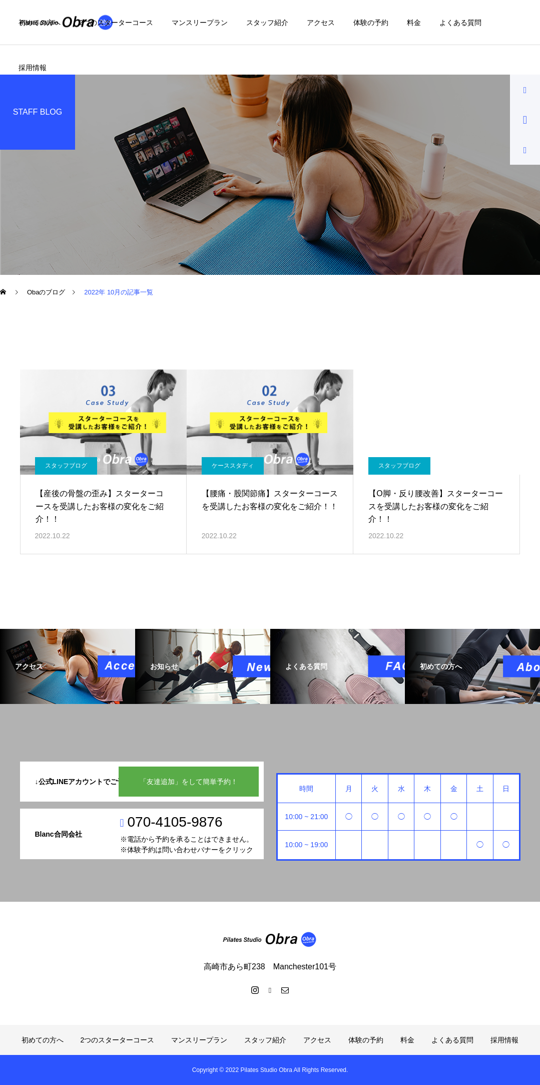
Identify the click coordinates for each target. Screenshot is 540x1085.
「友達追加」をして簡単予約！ (189, 782)
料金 (414, 23)
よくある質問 (460, 23)
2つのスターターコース (116, 23)
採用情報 (33, 68)
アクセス (321, 23)
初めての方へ (40, 23)
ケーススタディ (233, 465)
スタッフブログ (66, 465)
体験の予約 (370, 23)
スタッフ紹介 (267, 23)
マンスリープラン (200, 23)
